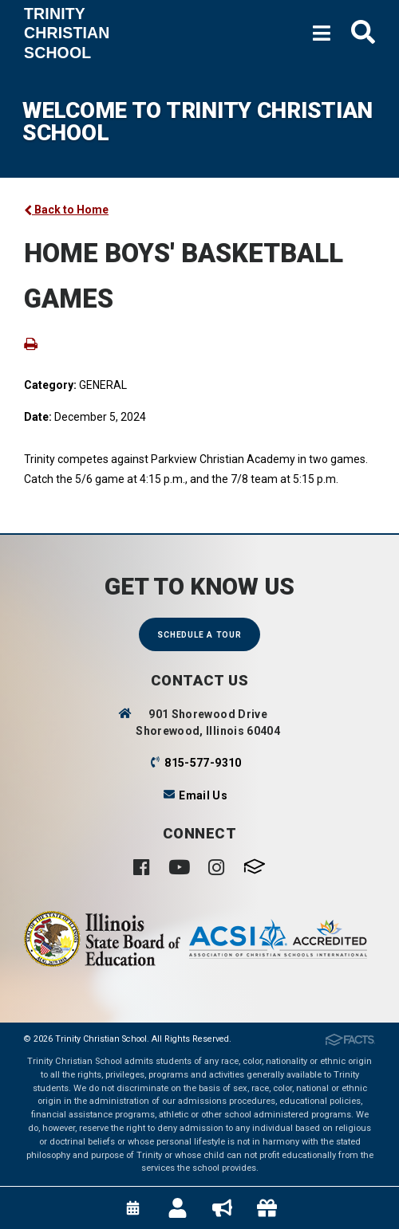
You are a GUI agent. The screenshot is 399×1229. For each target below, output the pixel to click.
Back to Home (66, 209)
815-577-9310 (202, 762)
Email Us (203, 795)
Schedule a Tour (199, 634)
